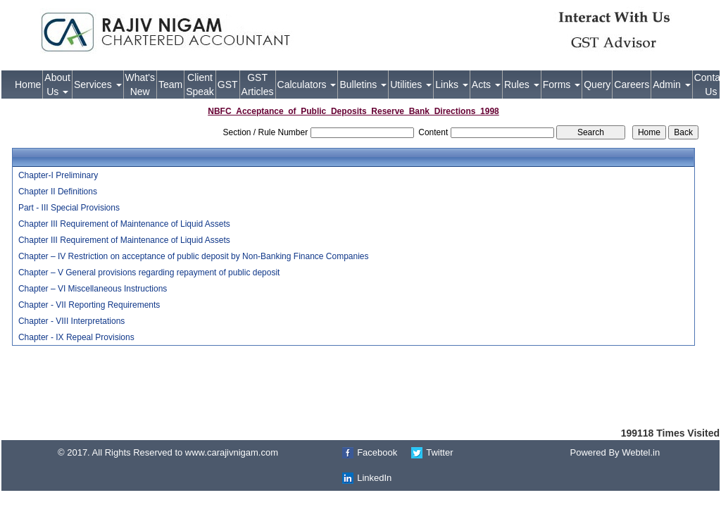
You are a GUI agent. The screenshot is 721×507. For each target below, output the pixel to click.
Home (28, 84)
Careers (631, 84)
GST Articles (258, 84)
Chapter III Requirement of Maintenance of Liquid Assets (124, 224)
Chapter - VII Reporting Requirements (89, 305)
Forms (562, 84)
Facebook (377, 452)
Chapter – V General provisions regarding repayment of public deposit (149, 272)
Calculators (307, 84)
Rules (521, 84)
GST (228, 84)
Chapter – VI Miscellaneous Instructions (92, 289)
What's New (140, 84)
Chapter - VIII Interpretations (71, 321)
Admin (672, 84)
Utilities (411, 84)
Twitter (439, 452)
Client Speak (200, 84)
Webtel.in (641, 452)
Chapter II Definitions (57, 191)
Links (451, 84)
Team (170, 84)
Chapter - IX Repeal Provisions (76, 337)
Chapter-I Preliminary (58, 175)
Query (597, 84)
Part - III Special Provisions (69, 208)
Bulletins (363, 84)
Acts (486, 84)
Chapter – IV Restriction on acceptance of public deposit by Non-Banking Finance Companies (193, 256)
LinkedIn (374, 477)
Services (98, 84)
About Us (57, 84)
